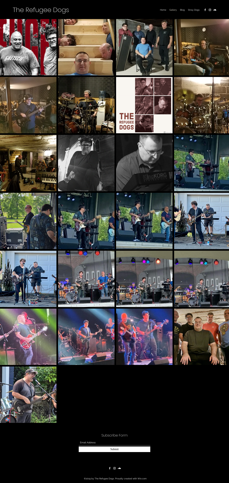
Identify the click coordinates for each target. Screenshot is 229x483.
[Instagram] (210, 9)
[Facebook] (205, 9)
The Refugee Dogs (41, 9)
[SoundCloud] (214, 9)
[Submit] (114, 449)
